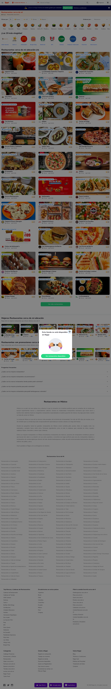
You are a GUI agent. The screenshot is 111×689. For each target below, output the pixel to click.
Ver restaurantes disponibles (55, 356)
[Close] (69, 331)
